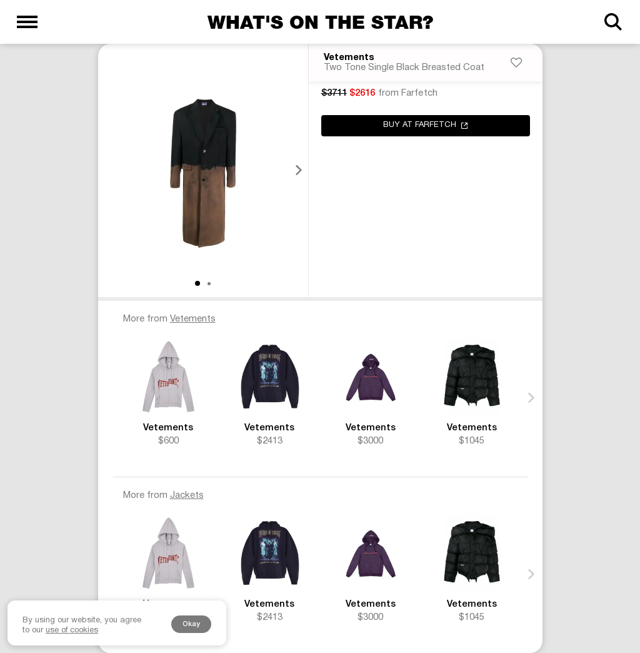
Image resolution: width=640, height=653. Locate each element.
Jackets (187, 495)
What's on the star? (320, 22)
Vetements (349, 58)
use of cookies (72, 630)
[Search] (612, 22)
